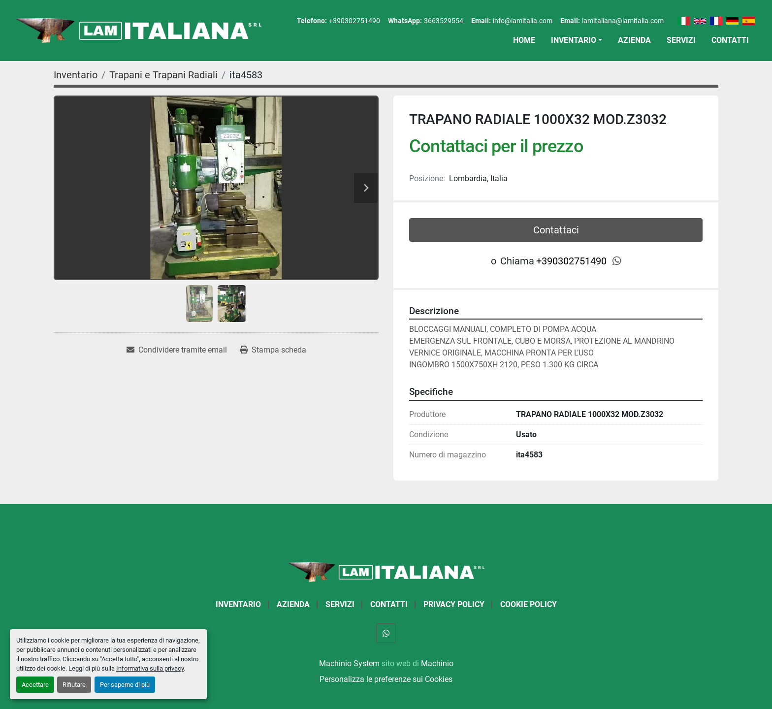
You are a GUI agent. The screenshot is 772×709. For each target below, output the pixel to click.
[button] (576, 40)
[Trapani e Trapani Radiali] (163, 75)
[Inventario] (75, 75)
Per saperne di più (125, 684)
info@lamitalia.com (522, 21)
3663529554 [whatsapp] (443, 21)
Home (524, 40)
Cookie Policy (528, 604)
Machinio (437, 663)
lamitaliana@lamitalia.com (623, 21)
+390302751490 (354, 21)
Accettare (35, 684)
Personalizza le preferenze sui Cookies (386, 679)
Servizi (681, 40)
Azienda (634, 40)
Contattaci (556, 230)
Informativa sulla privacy (150, 668)
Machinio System (349, 663)
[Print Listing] (273, 350)
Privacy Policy (453, 604)
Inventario (573, 40)
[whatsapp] (616, 261)
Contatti (730, 40)
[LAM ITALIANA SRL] (386, 571)
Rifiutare (74, 684)
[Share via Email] (176, 350)
